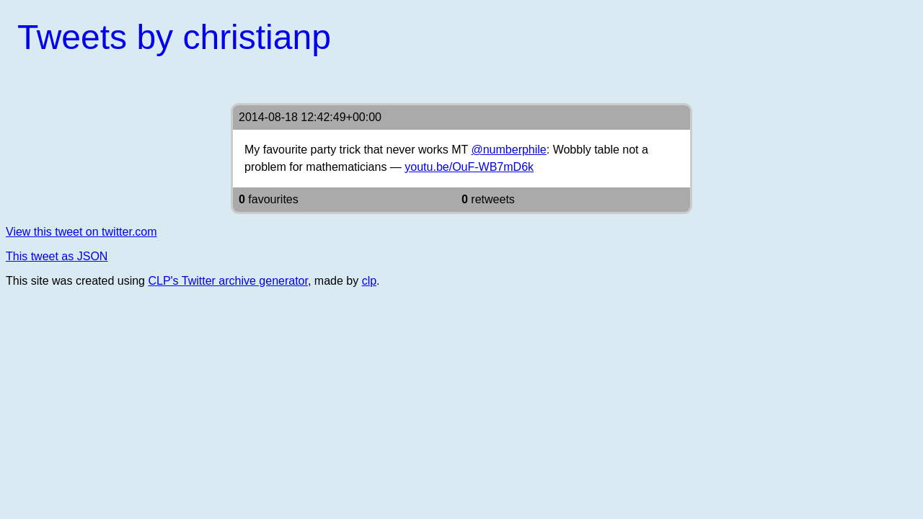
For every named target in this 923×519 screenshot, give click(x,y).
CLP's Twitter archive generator (228, 281)
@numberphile (508, 149)
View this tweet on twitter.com (81, 232)
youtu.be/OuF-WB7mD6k (469, 167)
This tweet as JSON (56, 256)
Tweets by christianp (174, 37)
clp (369, 281)
